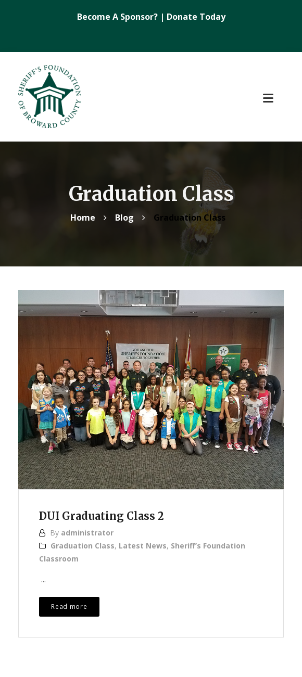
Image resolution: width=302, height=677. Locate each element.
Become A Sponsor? (118, 16)
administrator (87, 533)
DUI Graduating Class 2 (101, 515)
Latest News (143, 546)
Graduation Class (83, 546)
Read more (69, 606)
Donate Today (196, 16)
